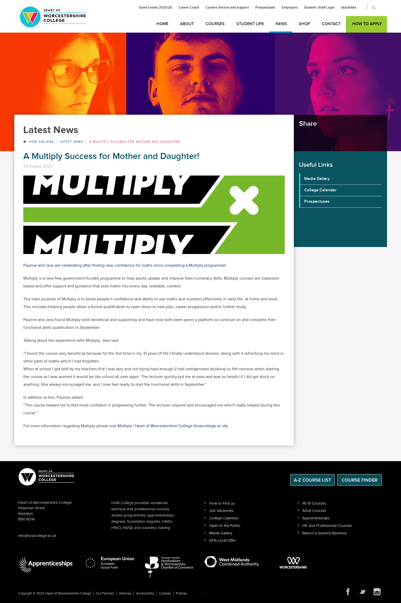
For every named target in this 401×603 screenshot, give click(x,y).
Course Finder (359, 480)
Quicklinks (348, 7)
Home (162, 23)
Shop (304, 23)
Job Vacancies (221, 510)
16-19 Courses (314, 503)
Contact (331, 23)
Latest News (71, 141)
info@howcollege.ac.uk (37, 536)
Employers (290, 7)
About (187, 23)
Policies (181, 593)
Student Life (250, 23)
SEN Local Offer (222, 540)
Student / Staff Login (319, 7)
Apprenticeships (316, 518)
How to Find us (222, 503)
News (281, 23)
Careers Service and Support (227, 7)
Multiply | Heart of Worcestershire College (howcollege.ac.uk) (173, 426)
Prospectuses (265, 7)
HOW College (41, 141)
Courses (215, 23)
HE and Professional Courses (327, 526)
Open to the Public (224, 526)
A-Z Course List (312, 480)
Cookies (165, 593)
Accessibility (145, 593)
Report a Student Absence (324, 533)
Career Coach (189, 7)
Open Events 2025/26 (155, 7)
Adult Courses (314, 510)
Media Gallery (317, 178)
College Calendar (320, 190)
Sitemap (125, 593)
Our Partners (105, 593)
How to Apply (367, 23)
